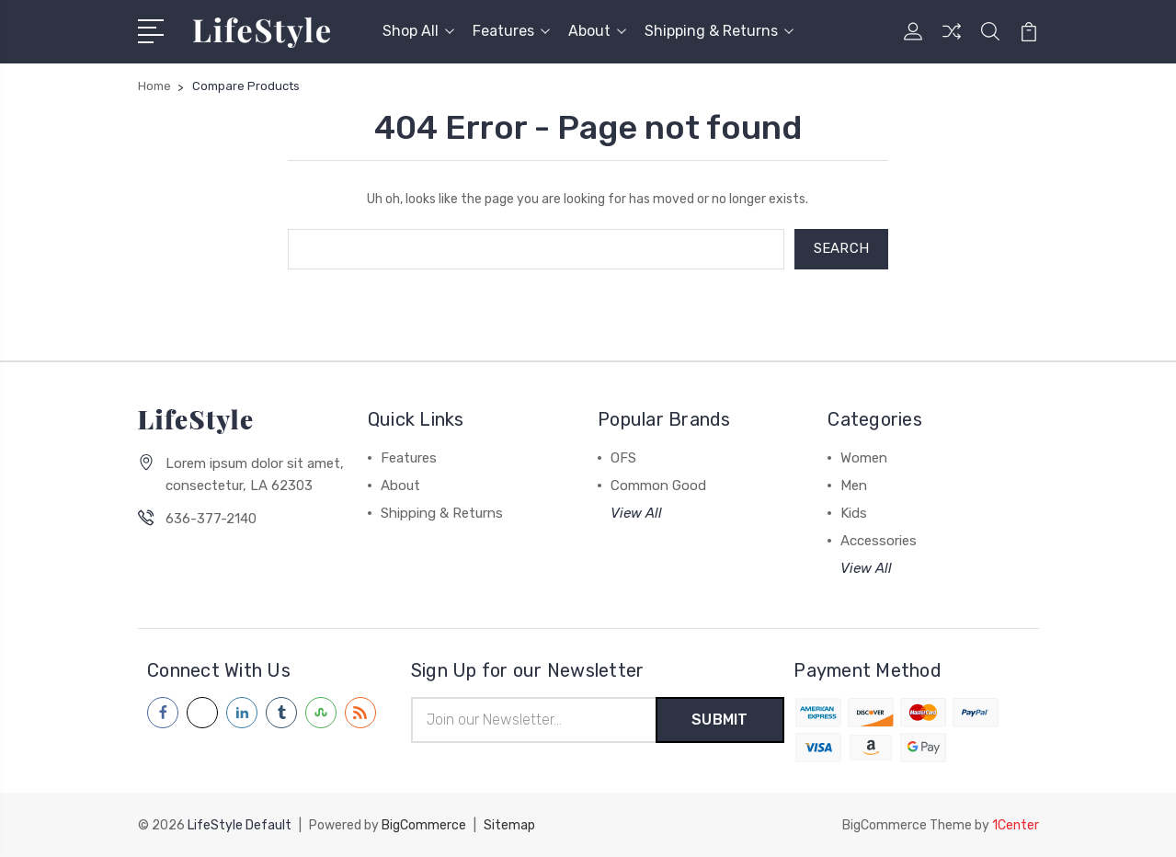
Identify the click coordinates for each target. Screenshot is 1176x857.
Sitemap (509, 825)
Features (511, 31)
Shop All (418, 31)
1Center (1015, 825)
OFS (623, 458)
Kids (853, 513)
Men (853, 485)
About (597, 31)
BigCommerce (424, 825)
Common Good (658, 485)
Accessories (878, 540)
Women (863, 458)
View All (636, 513)
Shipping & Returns (719, 31)
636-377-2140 (211, 518)
